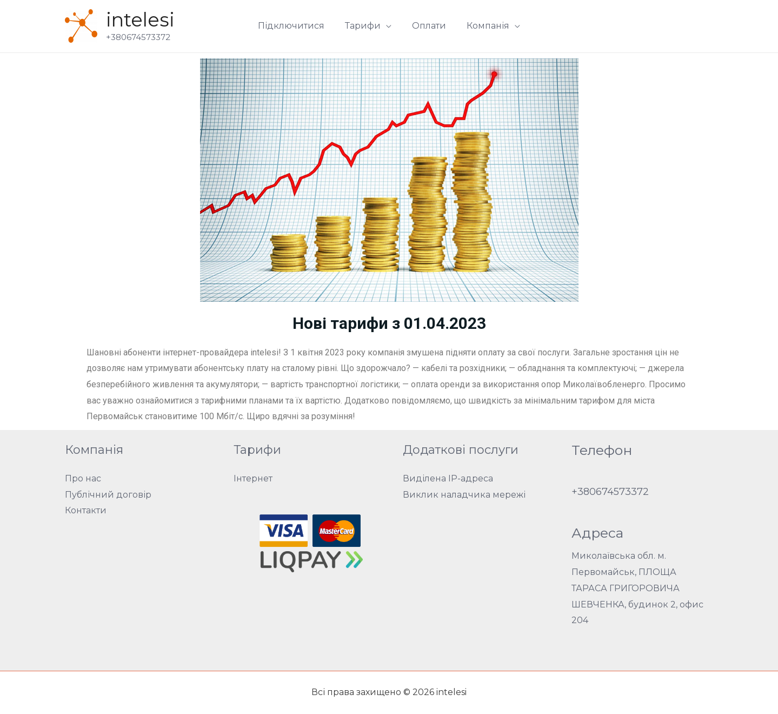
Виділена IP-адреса (448, 478)
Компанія (483, 26)
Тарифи (364, 26)
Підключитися (296, 26)
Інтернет (253, 478)
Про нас (83, 478)
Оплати (427, 26)
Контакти (86, 510)
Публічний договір (108, 495)
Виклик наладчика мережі (464, 495)
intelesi (140, 19)
